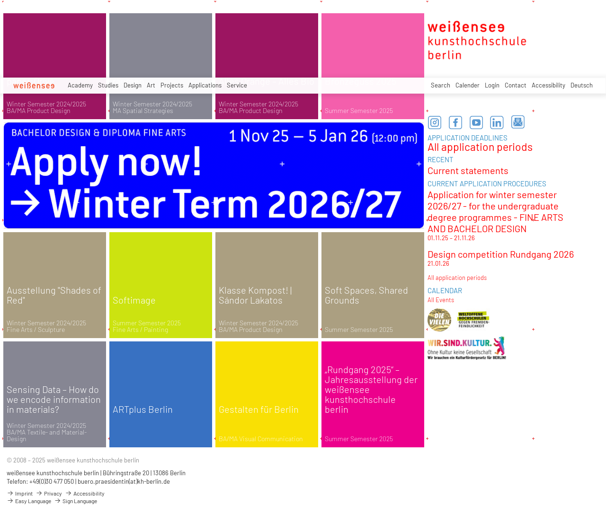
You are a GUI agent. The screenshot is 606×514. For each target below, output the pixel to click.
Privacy (49, 493)
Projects (171, 85)
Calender (467, 85)
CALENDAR (445, 290)
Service (237, 85)
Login (492, 85)
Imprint (20, 493)
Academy (80, 85)
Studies (108, 85)
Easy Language (29, 500)
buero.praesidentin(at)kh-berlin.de (124, 481)
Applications (205, 85)
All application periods (480, 146)
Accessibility (548, 85)
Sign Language (75, 500)
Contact (515, 85)
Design (133, 85)
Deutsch (581, 85)
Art (151, 85)
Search (440, 85)
